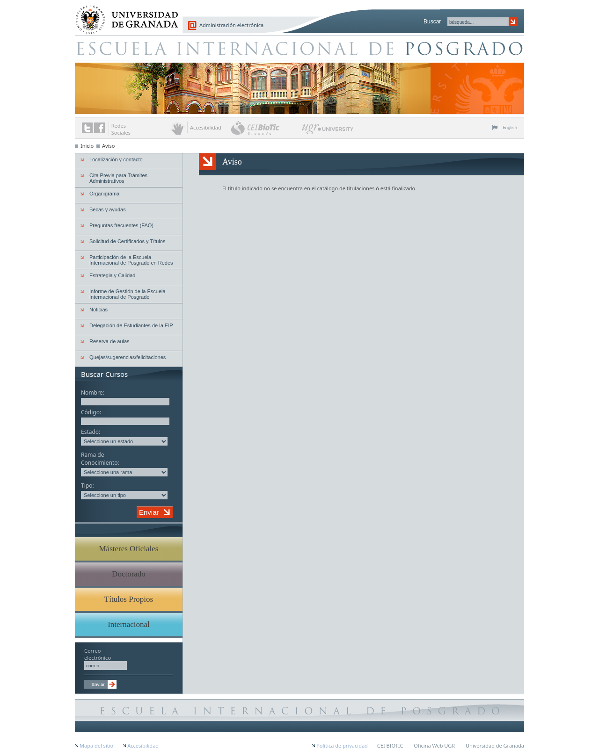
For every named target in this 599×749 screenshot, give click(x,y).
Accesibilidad (143, 745)
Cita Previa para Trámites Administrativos (118, 178)
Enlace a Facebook (99, 127)
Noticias (98, 309)
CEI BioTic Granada (265, 128)
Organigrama (104, 193)
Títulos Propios (128, 599)
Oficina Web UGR (434, 745)
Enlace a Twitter (87, 127)
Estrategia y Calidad (112, 275)
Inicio (87, 145)
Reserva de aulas (109, 341)
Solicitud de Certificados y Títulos (127, 241)
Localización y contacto (116, 159)
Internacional (129, 624)
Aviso (108, 145)
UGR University (328, 131)
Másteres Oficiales (129, 548)
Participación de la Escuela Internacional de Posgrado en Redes (131, 260)
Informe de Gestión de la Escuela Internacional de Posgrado (127, 294)
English (510, 127)
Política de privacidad (342, 745)
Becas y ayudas (107, 209)
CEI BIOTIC (390, 745)
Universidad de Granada (123, 14)
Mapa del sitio (96, 745)
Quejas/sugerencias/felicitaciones (127, 357)
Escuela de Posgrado (299, 48)
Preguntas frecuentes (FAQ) (121, 225)
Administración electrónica (231, 25)
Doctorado (129, 573)
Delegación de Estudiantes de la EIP (131, 325)
